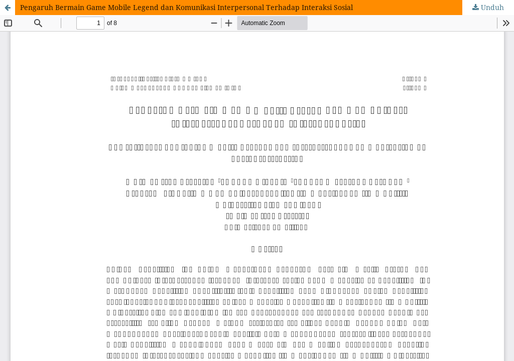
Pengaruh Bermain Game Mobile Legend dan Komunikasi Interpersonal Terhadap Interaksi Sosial (186, 7)
